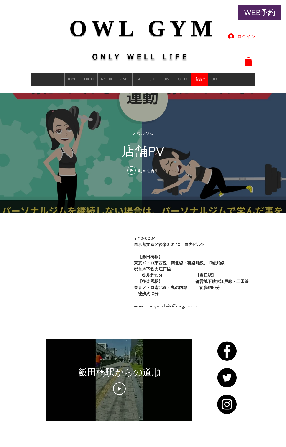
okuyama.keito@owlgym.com (173, 306)
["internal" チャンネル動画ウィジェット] (143, 153)
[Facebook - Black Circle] (227, 351)
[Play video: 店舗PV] (143, 170)
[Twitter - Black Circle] (227, 377)
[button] (248, 61)
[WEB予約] (259, 12)
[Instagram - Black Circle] (227, 404)
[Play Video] (119, 388)
